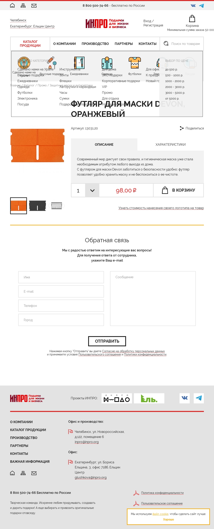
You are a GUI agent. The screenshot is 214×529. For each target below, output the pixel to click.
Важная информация (30, 462)
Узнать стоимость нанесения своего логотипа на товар (161, 208)
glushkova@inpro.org (91, 477)
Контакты (19, 454)
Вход (147, 22)
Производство (23, 438)
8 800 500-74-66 (95, 6)
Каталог (29, 85)
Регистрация (153, 26)
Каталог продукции (28, 430)
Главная (15, 85)
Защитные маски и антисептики (71, 85)
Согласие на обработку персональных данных (133, 351)
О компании (21, 422)
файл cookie (160, 514)
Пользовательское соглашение (162, 503)
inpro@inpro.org (87, 442)
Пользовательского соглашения (99, 354)
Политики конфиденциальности (145, 354)
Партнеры (19, 446)
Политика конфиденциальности (162, 492)
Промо (42, 85)
